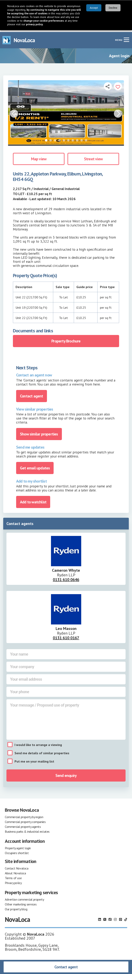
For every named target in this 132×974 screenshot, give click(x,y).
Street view (93, 157)
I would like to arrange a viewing (38, 743)
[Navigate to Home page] (18, 38)
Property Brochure (65, 339)
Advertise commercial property (24, 898)
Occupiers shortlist (17, 851)
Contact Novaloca (16, 866)
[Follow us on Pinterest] (120, 917)
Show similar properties (39, 432)
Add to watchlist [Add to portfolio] (33, 500)
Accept (94, 7)
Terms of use (13, 876)
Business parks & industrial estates (27, 830)
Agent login (119, 54)
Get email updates (35, 466)
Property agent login (18, 846)
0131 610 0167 (66, 636)
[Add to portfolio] (118, 84)
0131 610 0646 (66, 577)
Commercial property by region (24, 815)
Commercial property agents (23, 825)
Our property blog (16, 907)
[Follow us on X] (104, 917)
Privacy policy (13, 881)
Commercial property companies (25, 820)
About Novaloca (15, 871)
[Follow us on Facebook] (110, 917)
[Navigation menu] (126, 38)
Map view (39, 157)
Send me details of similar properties (42, 751)
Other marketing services (20, 902)
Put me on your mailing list (34, 759)
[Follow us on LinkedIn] (99, 917)
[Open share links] (108, 84)
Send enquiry (66, 773)
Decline (113, 7)
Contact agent (66, 967)
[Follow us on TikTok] (125, 917)
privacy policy (34, 24)
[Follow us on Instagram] (115, 917)
